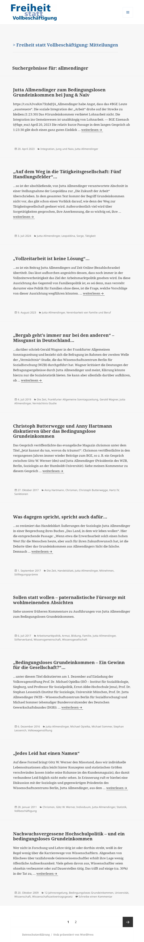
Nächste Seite (128, 922)
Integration (47, 149)
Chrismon (71, 490)
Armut (66, 635)
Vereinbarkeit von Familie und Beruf (88, 312)
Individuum (83, 807)
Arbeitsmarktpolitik (49, 635)
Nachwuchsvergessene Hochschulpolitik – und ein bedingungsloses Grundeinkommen (69, 836)
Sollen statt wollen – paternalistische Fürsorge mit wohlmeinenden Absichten (69, 599)
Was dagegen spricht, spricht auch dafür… (60, 517)
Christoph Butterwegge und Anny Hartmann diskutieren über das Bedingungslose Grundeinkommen (62, 431)
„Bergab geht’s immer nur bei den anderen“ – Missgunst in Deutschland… (63, 337)
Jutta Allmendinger (86, 149)
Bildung (76, 635)
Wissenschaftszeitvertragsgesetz (52, 896)
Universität (121, 892)
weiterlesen (92, 130)
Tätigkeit (90, 236)
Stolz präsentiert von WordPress (73, 934)
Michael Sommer (102, 726)
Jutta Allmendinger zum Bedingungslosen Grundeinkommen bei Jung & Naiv (59, 92)
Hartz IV (114, 490)
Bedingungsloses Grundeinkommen (91, 892)
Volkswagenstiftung (40, 730)
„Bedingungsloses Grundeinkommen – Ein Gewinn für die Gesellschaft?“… (69, 664)
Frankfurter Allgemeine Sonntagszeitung (73, 399)
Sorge (80, 236)
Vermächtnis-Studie (44, 403)
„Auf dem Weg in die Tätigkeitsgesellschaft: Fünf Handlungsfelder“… (67, 174)
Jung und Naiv (64, 149)
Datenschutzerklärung (36, 934)
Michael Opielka (80, 726)
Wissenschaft (22, 896)
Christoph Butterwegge (93, 490)
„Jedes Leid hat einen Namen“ (46, 753)
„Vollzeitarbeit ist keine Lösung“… (51, 258)
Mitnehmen (106, 570)
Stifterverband (23, 639)
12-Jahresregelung (56, 892)
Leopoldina (68, 236)
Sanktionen (21, 494)
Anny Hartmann (54, 490)
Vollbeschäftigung (25, 811)
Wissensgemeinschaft (47, 639)
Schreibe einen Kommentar (95, 896)
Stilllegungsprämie (26, 574)
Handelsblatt (65, 570)
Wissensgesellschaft (74, 639)
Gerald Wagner (109, 399)
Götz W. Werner (65, 807)
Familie (86, 635)
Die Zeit (41, 399)
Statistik (121, 807)
